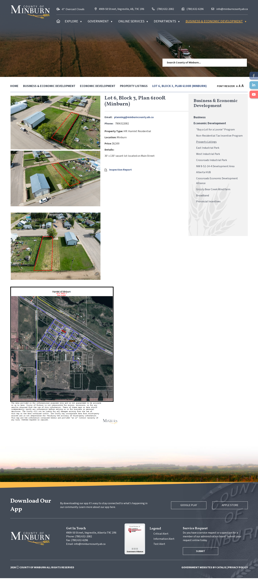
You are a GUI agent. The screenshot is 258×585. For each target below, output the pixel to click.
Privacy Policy (238, 574)
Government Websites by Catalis (203, 574)
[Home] (58, 21)
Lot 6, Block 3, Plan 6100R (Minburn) (179, 86)
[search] (200, 62)
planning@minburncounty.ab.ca (196, 121)
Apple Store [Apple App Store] (229, 512)
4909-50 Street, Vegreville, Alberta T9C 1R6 (91, 539)
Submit (201, 558)
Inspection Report (183, 173)
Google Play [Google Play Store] (185, 512)
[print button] (246, 86)
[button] (241, 62)
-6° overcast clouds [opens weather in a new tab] (72, 9)
